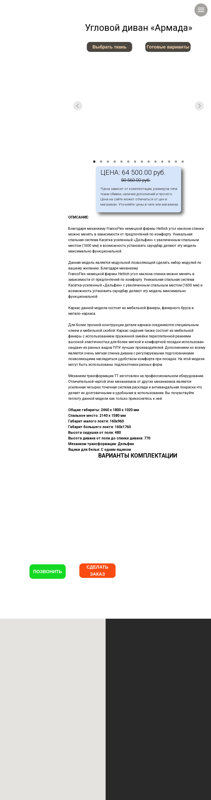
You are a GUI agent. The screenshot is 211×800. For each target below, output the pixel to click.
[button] (97, 570)
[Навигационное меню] (201, 10)
